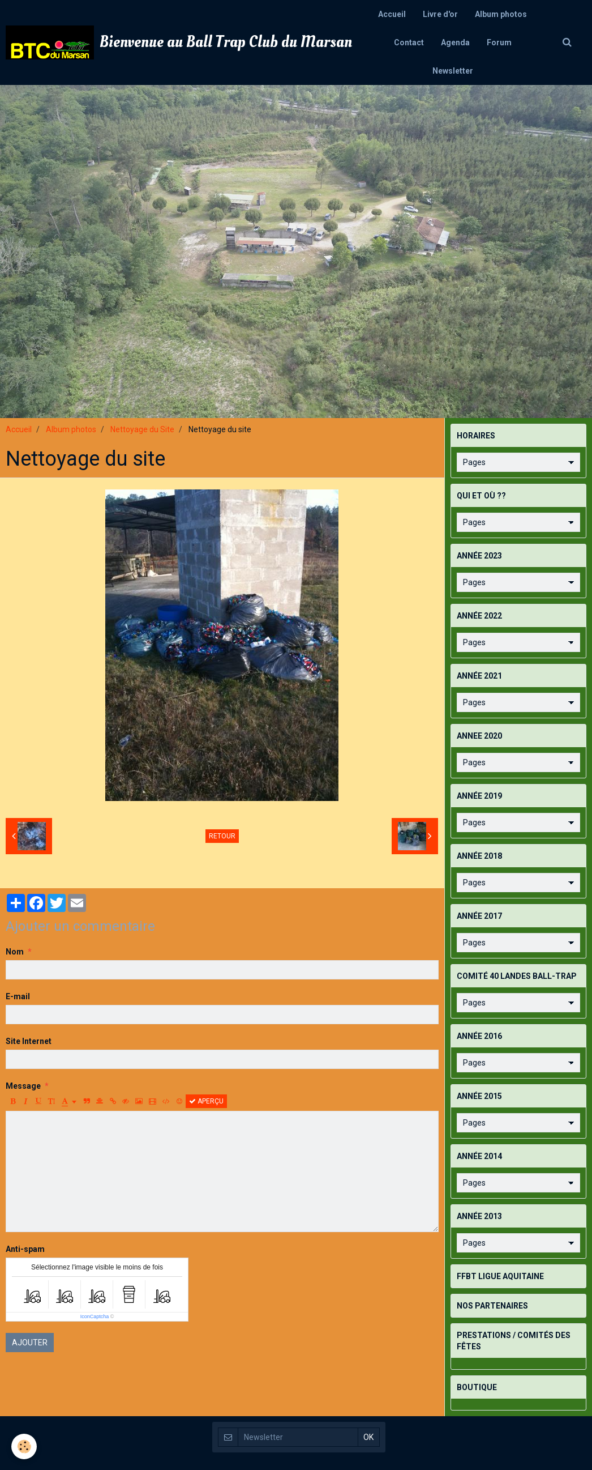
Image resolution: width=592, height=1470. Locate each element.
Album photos (501, 14)
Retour (222, 836)
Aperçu (206, 1101)
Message (23, 1085)
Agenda (455, 42)
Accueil (392, 14)
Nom (15, 951)
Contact (409, 42)
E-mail (18, 996)
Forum (499, 42)
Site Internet (29, 1041)
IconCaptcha (94, 1316)
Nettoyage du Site (142, 429)
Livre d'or (440, 14)
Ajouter (30, 1342)
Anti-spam (25, 1249)
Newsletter (452, 70)
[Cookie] (24, 1446)
